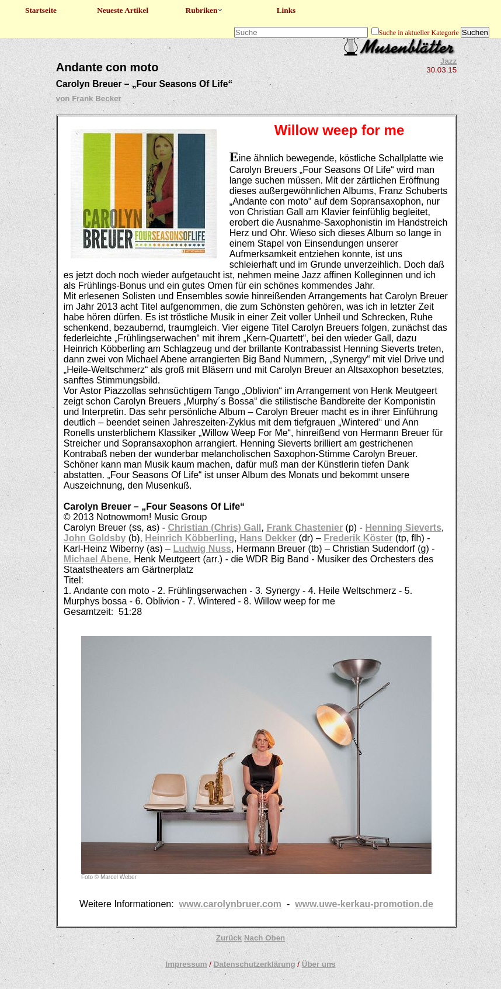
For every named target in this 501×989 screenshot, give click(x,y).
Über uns (319, 964)
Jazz (448, 61)
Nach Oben (264, 937)
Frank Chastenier (304, 527)
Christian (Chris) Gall (215, 527)
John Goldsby (95, 538)
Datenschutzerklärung (254, 964)
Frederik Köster (357, 538)
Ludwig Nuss (202, 549)
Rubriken (205, 10)
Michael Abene (96, 559)
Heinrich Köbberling (189, 538)
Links (286, 10)
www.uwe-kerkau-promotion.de (364, 904)
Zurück (229, 937)
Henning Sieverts (403, 527)
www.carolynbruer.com (230, 904)
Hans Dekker (267, 538)
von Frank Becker (88, 98)
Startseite (41, 10)
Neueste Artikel (122, 10)
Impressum (186, 964)
